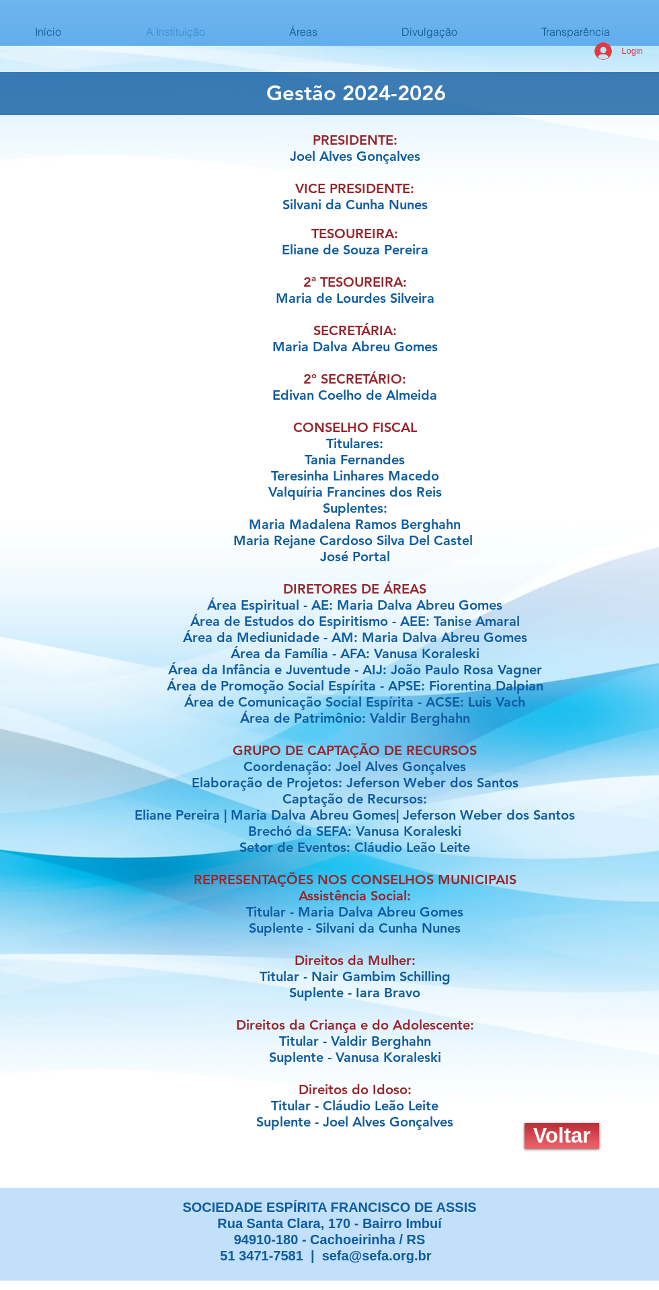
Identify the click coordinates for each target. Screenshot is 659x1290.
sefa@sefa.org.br (377, 1255)
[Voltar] (562, 1136)
